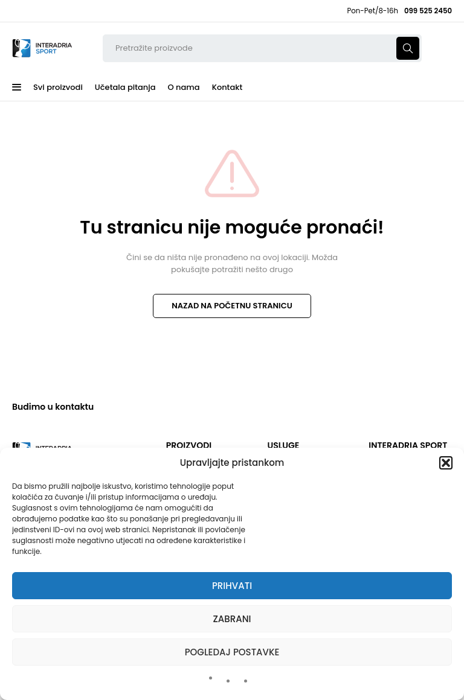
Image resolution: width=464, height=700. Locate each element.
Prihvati (232, 585)
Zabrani (232, 618)
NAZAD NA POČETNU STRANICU (232, 305)
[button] (446, 463)
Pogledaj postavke (232, 652)
